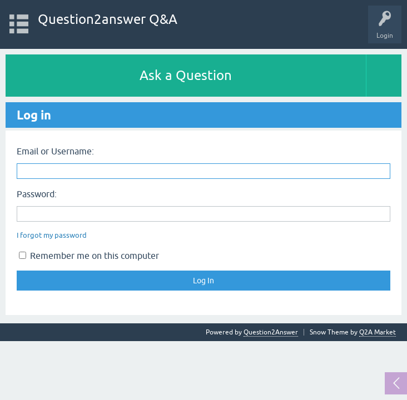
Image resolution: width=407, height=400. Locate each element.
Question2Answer (271, 332)
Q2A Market (377, 332)
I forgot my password (52, 235)
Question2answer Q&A (107, 19)
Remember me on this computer (89, 256)
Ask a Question (186, 75)
